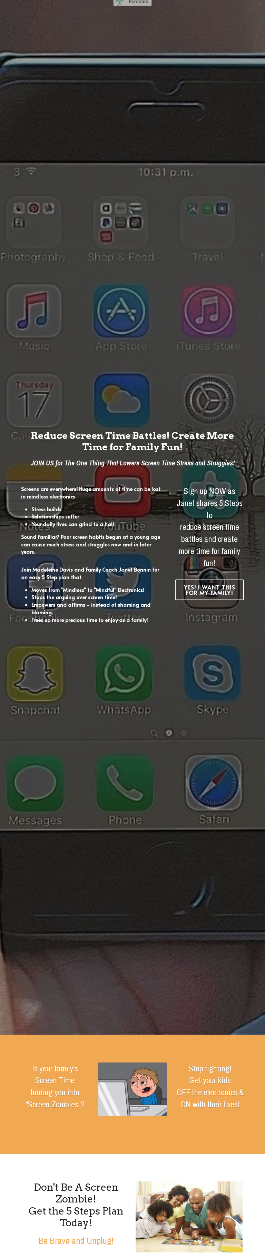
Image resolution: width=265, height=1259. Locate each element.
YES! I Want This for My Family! (209, 589)
